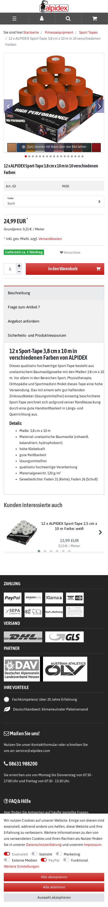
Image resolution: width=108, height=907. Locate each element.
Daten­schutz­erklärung (44, 845)
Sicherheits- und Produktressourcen (37, 335)
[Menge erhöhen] (19, 266)
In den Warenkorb (74, 269)
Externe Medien (24, 860)
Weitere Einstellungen (21, 866)
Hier (7, 812)
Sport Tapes (88, 32)
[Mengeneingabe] (10, 269)
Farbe (11, 198)
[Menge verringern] (19, 272)
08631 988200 (23, 764)
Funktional (79, 860)
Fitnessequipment (58, 32)
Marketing (72, 854)
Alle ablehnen (54, 887)
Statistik (45, 854)
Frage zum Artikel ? (24, 307)
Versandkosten (50, 239)
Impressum (92, 845)
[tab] (54, 293)
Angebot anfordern (23, 321)
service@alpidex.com (33, 751)
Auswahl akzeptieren (54, 897)
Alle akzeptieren (54, 877)
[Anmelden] (42, 18)
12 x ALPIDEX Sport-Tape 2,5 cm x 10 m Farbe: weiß (69, 526)
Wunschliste (70, 252)
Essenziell (20, 854)
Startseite (31, 32)
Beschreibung (19, 293)
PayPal (54, 860)
